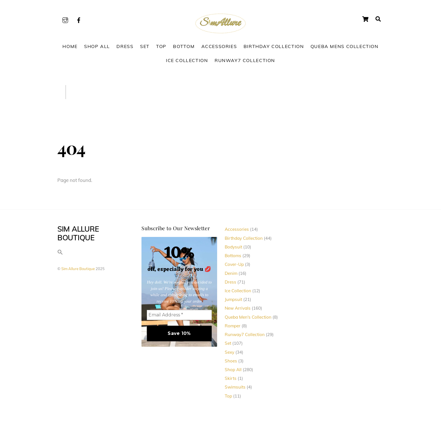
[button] (60, 253)
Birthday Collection (274, 46)
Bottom (184, 46)
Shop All (97, 46)
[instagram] (65, 19)
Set (145, 46)
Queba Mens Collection (344, 46)
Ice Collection (187, 60)
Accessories (219, 46)
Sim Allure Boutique (78, 268)
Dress (124, 46)
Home (69, 46)
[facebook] (78, 19)
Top (161, 46)
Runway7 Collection (245, 60)
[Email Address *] (179, 315)
